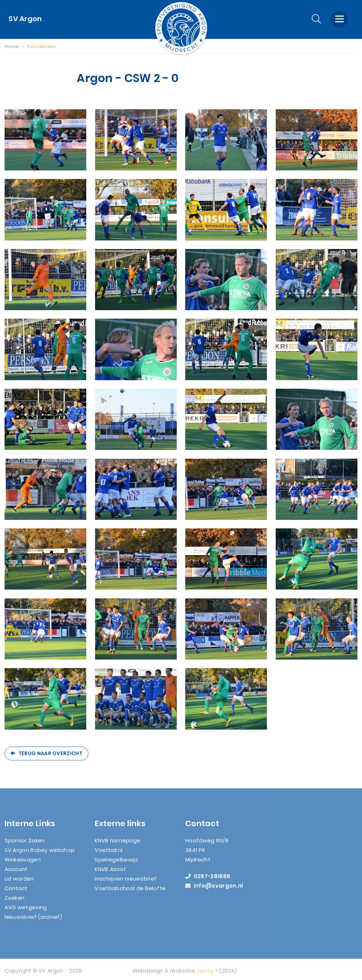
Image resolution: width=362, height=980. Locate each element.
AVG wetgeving (26, 912)
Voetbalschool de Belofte (130, 893)
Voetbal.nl (108, 854)
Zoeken (15, 902)
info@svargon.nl (214, 890)
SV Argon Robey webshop (40, 854)
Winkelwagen (23, 864)
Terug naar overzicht (50, 753)
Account (16, 873)
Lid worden (19, 883)
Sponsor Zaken (25, 845)
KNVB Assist (110, 873)
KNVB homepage (117, 845)
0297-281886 (207, 881)
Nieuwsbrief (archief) (33, 921)
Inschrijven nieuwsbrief (126, 883)
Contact (16, 893)
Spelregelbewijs (116, 864)
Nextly (206, 975)
